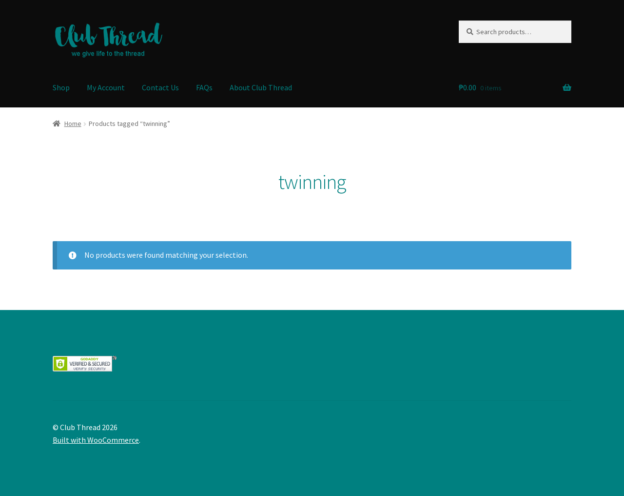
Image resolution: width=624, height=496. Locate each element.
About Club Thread (261, 87)
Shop (61, 87)
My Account (106, 87)
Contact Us (160, 87)
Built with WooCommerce (96, 440)
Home (72, 123)
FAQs (204, 87)
